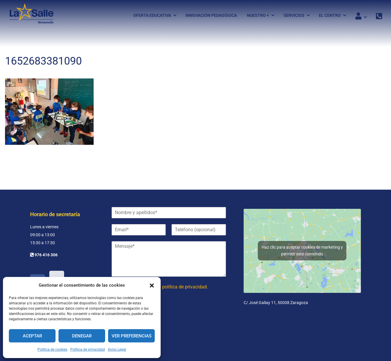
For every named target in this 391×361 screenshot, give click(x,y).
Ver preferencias (131, 336)
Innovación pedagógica (211, 15)
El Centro (330, 15)
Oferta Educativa (152, 15)
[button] (152, 285)
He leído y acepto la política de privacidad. (164, 287)
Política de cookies (52, 349)
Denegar (82, 336)
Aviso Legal (117, 349)
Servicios (294, 15)
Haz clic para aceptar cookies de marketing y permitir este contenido (302, 250)
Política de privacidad (87, 349)
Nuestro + (258, 15)
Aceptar (32, 336)
